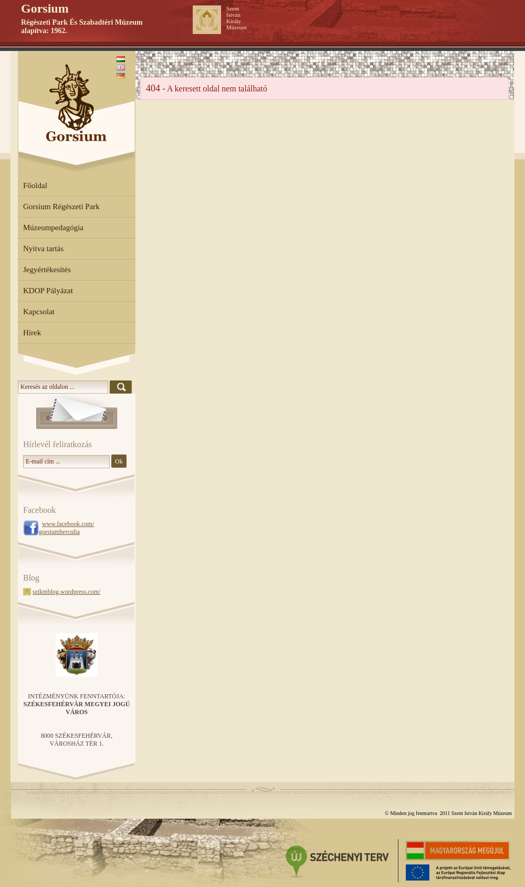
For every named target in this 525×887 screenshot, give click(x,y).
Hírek (32, 332)
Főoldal (35, 185)
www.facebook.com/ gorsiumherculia (66, 527)
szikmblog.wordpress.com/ (66, 591)
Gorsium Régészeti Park (61, 206)
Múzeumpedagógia (53, 227)
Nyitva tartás (43, 248)
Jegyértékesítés (47, 269)
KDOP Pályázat (48, 290)
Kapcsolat (39, 311)
